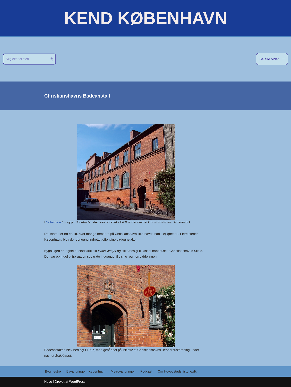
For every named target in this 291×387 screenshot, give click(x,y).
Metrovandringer (123, 372)
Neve (48, 382)
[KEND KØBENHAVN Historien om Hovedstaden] (145, 18)
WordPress (77, 382)
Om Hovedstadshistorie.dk (177, 372)
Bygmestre (53, 372)
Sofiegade (53, 222)
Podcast (147, 372)
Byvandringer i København (85, 372)
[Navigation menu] (272, 59)
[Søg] (25, 59)
